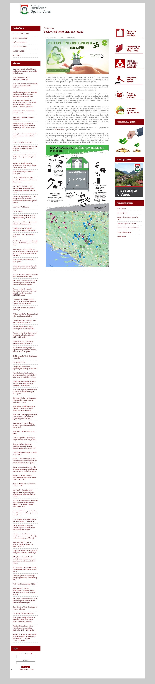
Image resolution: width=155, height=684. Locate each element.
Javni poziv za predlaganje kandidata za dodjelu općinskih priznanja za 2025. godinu (25, 392)
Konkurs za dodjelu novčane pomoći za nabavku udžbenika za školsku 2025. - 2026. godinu (25, 335)
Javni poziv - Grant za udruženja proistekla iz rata (23, 112)
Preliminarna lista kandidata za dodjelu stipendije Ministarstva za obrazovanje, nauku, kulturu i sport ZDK (24, 126)
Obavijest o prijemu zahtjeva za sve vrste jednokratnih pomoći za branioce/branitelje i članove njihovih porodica (25, 200)
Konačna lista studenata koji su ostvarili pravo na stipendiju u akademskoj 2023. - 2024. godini (23, 628)
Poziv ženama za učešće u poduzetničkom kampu (21, 78)
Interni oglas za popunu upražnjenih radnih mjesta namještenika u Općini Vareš (25, 268)
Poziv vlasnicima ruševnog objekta (24, 584)
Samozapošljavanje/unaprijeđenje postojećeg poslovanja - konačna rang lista (25, 578)
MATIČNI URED (109, 20)
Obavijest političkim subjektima (23, 613)
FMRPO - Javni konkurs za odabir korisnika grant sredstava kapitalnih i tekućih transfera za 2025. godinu (25, 461)
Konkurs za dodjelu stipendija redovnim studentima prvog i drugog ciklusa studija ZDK (25, 165)
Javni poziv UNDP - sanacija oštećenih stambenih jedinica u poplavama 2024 (23, 544)
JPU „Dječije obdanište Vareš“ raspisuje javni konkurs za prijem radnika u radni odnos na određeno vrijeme (24, 189)
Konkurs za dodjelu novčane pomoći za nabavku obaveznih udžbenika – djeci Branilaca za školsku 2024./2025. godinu (25, 637)
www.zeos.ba (59, 130)
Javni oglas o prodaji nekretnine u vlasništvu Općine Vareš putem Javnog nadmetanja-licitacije (24, 408)
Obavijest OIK (17, 211)
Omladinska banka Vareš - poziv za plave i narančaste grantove (24, 321)
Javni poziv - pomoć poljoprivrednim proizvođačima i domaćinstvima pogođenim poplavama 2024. (25, 417)
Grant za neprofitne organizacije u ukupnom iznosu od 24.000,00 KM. (24, 439)
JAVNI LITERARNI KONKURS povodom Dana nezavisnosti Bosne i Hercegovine (24, 180)
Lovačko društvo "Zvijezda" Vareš (128, 228)
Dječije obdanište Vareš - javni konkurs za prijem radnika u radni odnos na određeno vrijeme (24, 528)
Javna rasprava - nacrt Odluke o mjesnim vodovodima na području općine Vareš (24, 425)
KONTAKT (126, 20)
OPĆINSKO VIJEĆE (67, 20)
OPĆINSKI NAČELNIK (23, 20)
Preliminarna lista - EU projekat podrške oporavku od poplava (23, 342)
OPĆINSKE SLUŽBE (46, 20)
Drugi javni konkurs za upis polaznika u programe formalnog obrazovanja (25, 552)
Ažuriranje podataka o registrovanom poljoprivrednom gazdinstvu (25, 223)
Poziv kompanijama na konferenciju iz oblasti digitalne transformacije (24, 520)
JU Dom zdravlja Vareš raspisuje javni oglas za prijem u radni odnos (25, 275)
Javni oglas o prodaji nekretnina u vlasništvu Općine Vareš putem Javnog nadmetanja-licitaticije (24, 620)
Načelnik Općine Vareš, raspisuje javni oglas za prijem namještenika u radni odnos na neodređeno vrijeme (25, 375)
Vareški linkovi (122, 236)
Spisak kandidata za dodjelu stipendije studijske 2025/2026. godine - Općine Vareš (25, 243)
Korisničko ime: (25, 654)
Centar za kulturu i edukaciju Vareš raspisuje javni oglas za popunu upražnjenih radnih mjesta (24, 383)
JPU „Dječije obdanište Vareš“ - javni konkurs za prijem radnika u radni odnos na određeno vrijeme (25, 601)
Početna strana (49, 28)
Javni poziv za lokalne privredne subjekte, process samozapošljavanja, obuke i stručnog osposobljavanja (25, 536)
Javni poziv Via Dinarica (21, 207)
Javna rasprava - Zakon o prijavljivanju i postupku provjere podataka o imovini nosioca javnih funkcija (24, 591)
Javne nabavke (121, 209)
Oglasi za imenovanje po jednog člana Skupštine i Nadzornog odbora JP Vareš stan (25, 148)
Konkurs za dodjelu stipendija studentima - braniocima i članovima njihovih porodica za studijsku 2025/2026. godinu (25, 292)
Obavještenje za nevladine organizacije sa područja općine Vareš (25, 368)
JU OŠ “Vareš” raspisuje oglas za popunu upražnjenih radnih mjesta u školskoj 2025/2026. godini (24, 350)
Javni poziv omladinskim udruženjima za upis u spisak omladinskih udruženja (25, 86)
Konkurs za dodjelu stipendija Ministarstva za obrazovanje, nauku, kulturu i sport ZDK (24, 477)
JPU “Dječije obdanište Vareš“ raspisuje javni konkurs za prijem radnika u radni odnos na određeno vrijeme (24, 493)
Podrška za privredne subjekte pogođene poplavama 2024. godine (24, 229)
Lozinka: (25, 660)
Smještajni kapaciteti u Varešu (126, 223)
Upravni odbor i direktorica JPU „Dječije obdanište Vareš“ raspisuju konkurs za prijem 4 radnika (24, 301)
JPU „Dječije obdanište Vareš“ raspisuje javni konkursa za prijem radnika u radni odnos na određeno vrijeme (24, 560)
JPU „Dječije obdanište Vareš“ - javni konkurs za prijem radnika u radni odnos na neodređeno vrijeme (25, 283)
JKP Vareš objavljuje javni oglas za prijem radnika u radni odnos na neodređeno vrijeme (24, 400)
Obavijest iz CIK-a (19, 362)
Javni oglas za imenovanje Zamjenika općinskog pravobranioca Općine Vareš (25, 136)
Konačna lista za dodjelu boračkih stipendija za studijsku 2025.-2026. (24, 217)
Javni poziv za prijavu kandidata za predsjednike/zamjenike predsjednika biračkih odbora (25, 71)
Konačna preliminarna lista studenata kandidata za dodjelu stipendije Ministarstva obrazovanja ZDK (25, 94)
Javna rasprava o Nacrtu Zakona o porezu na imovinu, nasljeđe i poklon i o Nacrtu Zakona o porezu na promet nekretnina (25, 252)
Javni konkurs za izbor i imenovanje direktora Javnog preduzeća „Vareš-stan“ (24, 157)
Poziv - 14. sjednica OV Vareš (22, 142)
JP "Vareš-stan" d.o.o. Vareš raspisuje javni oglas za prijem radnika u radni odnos (25, 569)
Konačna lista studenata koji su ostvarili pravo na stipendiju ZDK (24, 328)
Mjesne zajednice (122, 213)
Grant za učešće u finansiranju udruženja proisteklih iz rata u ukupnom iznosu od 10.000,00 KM (24, 446)
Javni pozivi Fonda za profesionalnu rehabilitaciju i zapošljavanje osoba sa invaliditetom (25, 513)
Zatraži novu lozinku (27, 669)
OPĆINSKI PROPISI (89, 20)
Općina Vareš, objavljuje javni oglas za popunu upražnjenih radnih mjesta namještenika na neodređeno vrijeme (25, 469)
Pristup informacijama (124, 232)
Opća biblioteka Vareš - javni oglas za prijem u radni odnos (25, 608)
